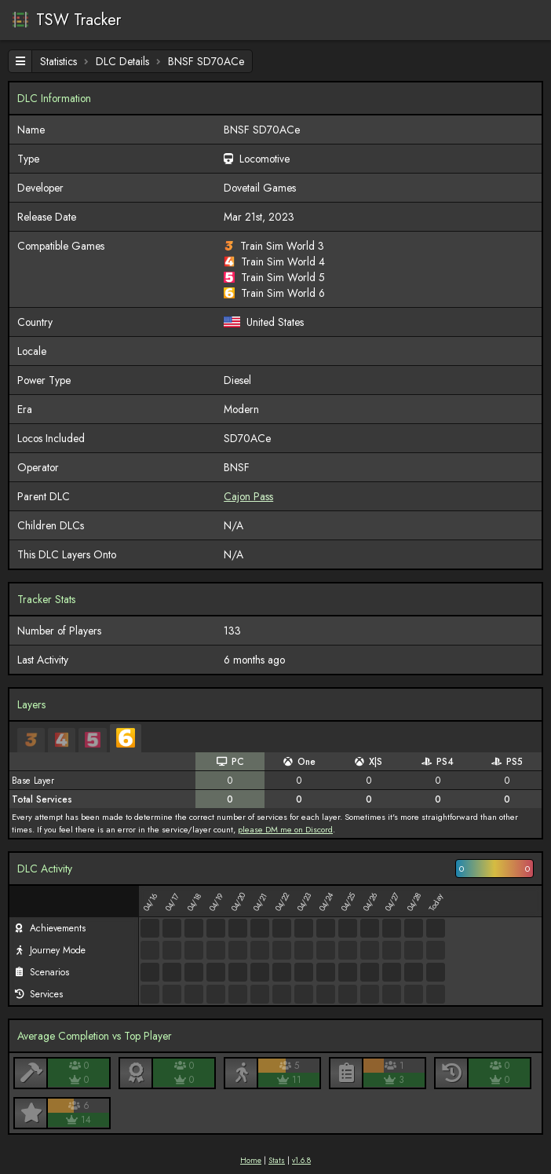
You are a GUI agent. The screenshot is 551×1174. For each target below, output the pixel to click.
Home (250, 1160)
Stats (276, 1160)
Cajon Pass (248, 496)
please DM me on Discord (285, 829)
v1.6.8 (301, 1160)
